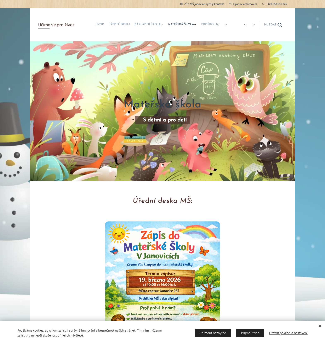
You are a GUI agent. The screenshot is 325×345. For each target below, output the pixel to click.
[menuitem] (173, 25)
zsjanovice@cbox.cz (245, 4)
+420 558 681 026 (276, 4)
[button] (273, 25)
